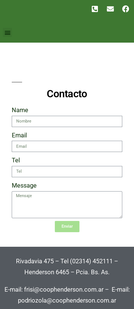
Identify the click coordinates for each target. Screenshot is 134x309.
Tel (16, 160)
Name (20, 110)
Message (24, 185)
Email (19, 135)
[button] (7, 32)
